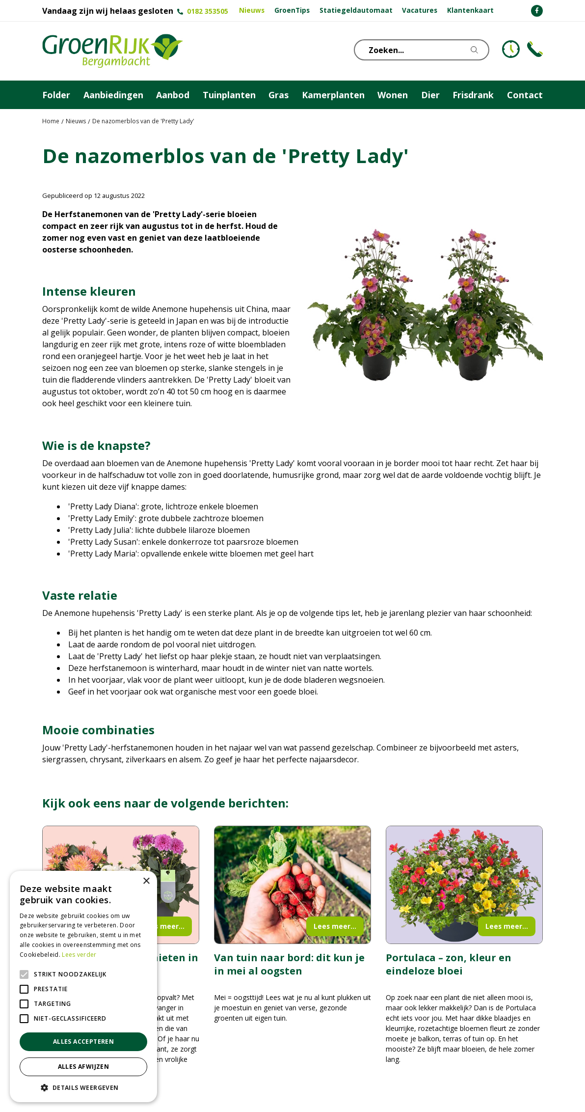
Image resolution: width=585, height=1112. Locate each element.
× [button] (146, 881)
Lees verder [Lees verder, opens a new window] (79, 954)
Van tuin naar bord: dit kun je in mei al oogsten (289, 964)
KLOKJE (511, 49)
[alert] (83, 986)
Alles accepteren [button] (83, 1041)
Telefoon (535, 49)
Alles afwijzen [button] (83, 1066)
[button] (83, 1087)
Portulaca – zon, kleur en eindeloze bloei (448, 964)
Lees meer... (163, 926)
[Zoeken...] (422, 49)
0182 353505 (207, 11)
